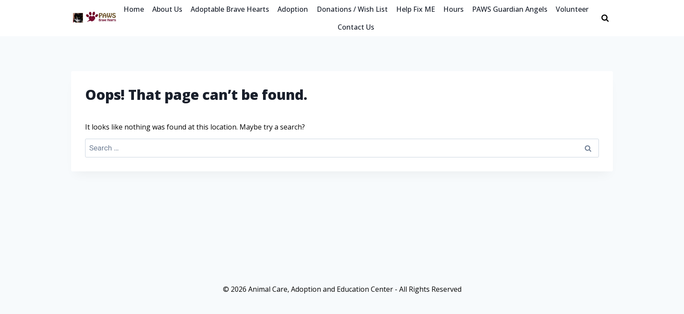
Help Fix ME (415, 9)
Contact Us (356, 27)
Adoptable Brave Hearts (230, 9)
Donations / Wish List (352, 9)
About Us (167, 9)
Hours (453, 9)
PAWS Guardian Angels (509, 9)
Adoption (292, 9)
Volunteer (572, 9)
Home (133, 9)
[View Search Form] (605, 18)
